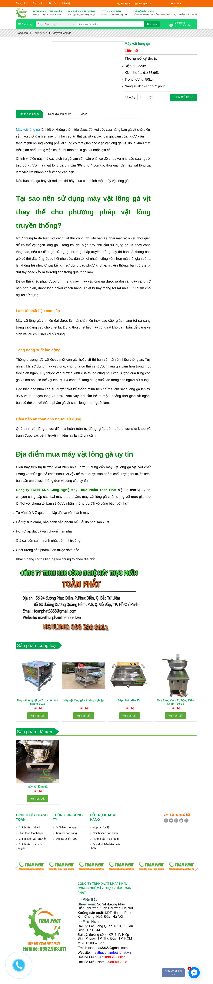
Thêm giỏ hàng (183, 97)
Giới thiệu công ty (66, 827)
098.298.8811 (178, 7)
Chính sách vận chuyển (33, 838)
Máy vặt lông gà (38, 786)
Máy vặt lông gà (62, 32)
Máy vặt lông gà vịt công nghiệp (83, 700)
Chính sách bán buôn (105, 833)
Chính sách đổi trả (29, 827)
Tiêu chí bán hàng (66, 833)
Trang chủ (21, 3)
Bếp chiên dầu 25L (129, 700)
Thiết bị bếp (40, 32)
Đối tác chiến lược (66, 838)
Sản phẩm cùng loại (37, 645)
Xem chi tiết (37, 715)
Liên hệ (66, 3)
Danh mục (28, 24)
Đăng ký (125, 3)
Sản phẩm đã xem (35, 731)
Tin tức (52, 3)
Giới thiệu (38, 3)
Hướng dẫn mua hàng (106, 838)
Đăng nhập (145, 3)
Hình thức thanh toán (31, 833)
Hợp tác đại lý (101, 827)
